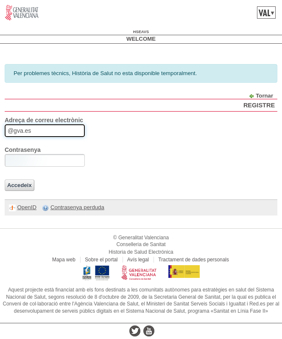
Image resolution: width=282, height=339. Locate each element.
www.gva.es (21, 12)
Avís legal (138, 260)
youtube (148, 330)
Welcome (141, 39)
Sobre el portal (101, 260)
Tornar (264, 95)
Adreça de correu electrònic (44, 120)
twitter (134, 330)
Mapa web (63, 260)
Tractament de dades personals (193, 260)
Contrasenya (23, 149)
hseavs (141, 32)
